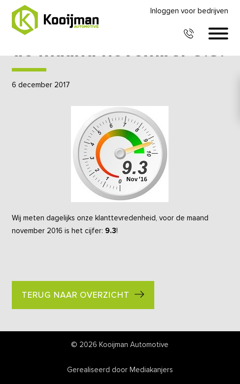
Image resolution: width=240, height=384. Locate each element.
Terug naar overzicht (76, 295)
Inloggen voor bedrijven (189, 11)
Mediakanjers (151, 370)
